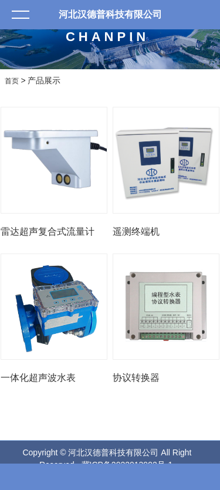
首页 (12, 81)
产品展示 (44, 80)
